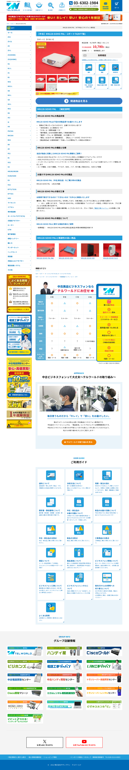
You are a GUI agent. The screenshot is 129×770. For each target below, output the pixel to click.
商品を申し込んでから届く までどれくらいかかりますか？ (20, 296)
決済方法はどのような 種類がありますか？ (19, 289)
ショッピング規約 (50, 757)
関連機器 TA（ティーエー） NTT (69, 277)
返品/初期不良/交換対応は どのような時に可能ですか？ (21, 303)
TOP (8, 23)
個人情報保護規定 (35, 757)
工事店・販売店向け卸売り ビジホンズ (84, 9)
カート (117, 8)
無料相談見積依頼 (105, 8)
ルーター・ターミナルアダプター (49, 277)
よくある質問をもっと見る (19, 309)
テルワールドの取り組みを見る (79, 442)
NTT (12, 23)
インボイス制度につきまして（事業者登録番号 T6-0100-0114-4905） (96, 757)
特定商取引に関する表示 (17, 757)
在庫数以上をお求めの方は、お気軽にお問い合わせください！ (100, 60)
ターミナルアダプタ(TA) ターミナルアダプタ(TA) (58, 273)
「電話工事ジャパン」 (101, 208)
